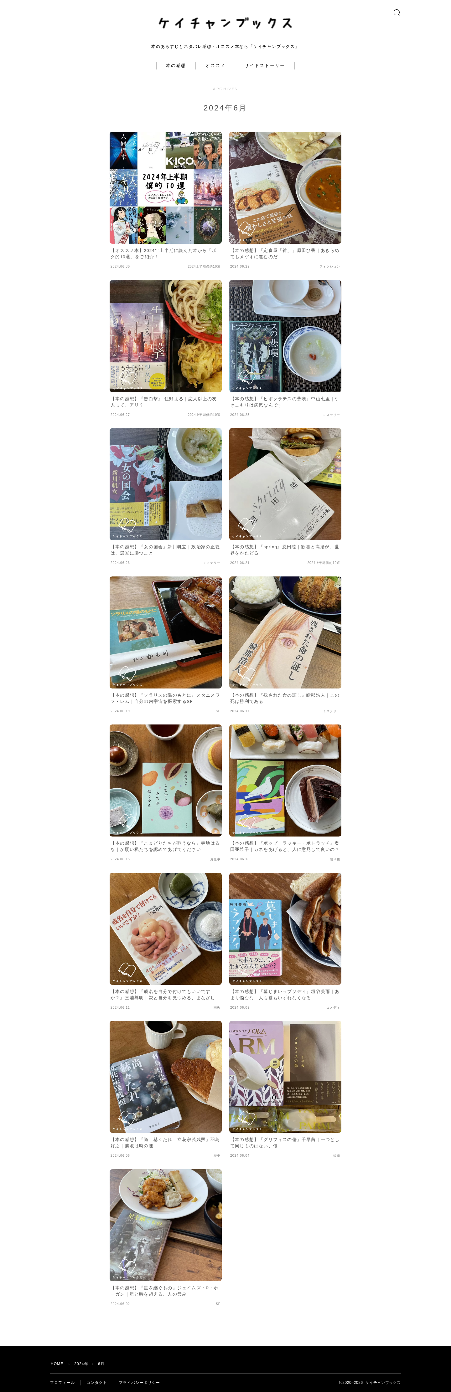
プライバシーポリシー (139, 1382)
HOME (57, 1364)
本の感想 (176, 65)
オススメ (215, 65)
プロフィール (62, 1382)
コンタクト (96, 1382)
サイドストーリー (265, 65)
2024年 (81, 1364)
